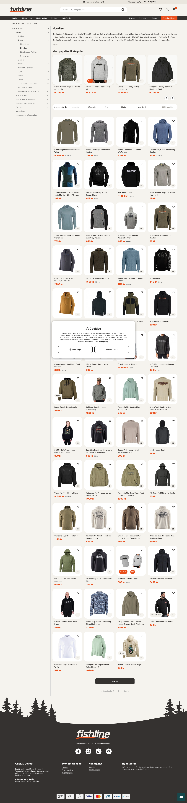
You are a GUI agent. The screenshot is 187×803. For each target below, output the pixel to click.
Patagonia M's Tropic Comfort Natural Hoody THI (97, 666)
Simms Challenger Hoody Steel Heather (98, 151)
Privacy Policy (84, 341)
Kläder (29, 23)
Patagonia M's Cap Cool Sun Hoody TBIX (129, 408)
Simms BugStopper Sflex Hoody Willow (67, 151)
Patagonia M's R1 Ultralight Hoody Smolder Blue (64, 279)
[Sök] (93, 9)
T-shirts (21, 36)
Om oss (65, 768)
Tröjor (35, 23)
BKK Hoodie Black (125, 192)
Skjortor (21, 60)
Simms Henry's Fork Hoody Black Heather (67, 365)
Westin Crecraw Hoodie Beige (129, 665)
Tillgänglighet (67, 773)
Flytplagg (31, 107)
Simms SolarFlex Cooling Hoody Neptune (130, 279)
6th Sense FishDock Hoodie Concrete (65, 580)
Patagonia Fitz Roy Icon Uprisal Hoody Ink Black (161, 88)
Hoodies (23, 48)
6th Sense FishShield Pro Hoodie (162, 493)
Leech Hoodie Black (157, 450)
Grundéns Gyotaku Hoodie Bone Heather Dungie (98, 537)
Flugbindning (27, 18)
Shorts (20, 76)
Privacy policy (67, 770)
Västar (32, 80)
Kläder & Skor (41, 18)
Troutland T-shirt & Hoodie (128, 579)
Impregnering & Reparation (26, 115)
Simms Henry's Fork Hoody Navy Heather (162, 151)
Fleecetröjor (24, 44)
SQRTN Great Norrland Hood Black (65, 623)
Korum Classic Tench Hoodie (65, 407)
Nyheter (131, 18)
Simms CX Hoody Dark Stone (97, 278)
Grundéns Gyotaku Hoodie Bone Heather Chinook (162, 537)
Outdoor (54, 18)
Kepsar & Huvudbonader (31, 103)
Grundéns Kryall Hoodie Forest (66, 536)
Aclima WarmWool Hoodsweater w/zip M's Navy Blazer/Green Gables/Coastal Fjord (66, 193)
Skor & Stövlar (31, 95)
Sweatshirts (24, 56)
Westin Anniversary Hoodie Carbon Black (96, 193)
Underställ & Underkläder (32, 83)
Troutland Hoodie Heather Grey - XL (99, 88)
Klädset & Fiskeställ (25, 68)
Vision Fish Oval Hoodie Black (66, 493)
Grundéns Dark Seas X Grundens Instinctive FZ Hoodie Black (99, 451)
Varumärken (143, 18)
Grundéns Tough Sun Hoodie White (65, 666)
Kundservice (134, 2)
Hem (13, 23)
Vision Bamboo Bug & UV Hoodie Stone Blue (67, 236)
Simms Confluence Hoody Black (162, 579)
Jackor (32, 64)
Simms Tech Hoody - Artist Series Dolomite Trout (128, 451)
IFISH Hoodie (155, 278)
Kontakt (92, 767)
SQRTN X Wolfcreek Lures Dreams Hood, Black (64, 451)
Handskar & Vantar (25, 87)
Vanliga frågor (94, 770)
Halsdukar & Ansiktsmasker (32, 91)
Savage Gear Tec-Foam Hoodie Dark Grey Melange (98, 236)
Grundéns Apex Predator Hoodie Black (99, 580)
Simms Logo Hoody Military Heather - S (128, 88)
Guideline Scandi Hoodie (127, 364)
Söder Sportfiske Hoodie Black (162, 622)
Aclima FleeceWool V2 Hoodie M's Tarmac (129, 151)
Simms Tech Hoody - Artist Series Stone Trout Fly (160, 408)
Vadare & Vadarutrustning (31, 99)
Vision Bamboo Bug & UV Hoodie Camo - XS (67, 88)
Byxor (32, 72)
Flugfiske (14, 18)
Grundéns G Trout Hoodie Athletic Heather (128, 236)
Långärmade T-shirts (28, 52)
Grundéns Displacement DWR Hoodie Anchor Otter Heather (129, 537)
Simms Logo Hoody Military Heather (160, 236)
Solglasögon (31, 111)
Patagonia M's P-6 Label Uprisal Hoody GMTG (98, 494)
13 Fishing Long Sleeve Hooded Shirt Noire (162, 365)
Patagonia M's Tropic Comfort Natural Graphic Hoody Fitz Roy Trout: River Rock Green (130, 623)
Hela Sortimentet (68, 18)
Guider (154, 18)
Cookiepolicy (102, 341)
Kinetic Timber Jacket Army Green (97, 365)
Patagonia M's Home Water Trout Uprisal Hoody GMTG (131, 494)
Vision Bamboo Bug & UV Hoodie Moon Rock (162, 193)
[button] (159, 2)
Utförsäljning (169, 18)
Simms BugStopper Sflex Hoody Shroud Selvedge (98, 623)
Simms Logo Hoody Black (160, 321)
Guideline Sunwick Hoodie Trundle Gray (96, 408)
